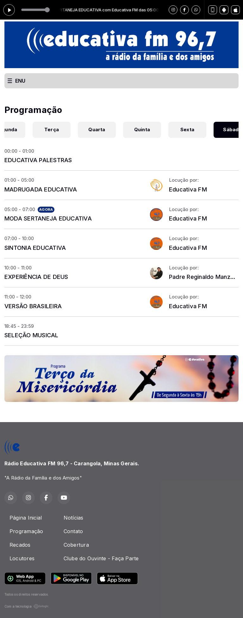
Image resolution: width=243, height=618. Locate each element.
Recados (20, 545)
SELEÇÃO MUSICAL (31, 335)
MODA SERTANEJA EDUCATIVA (48, 218)
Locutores (21, 558)
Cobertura (76, 545)
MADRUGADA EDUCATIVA (40, 189)
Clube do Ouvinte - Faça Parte (101, 558)
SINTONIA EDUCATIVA (35, 247)
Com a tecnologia (26, 606)
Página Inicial (25, 518)
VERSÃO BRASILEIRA (33, 306)
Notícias (74, 518)
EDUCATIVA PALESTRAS (38, 159)
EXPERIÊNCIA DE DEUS (36, 276)
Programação (26, 531)
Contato (73, 531)
